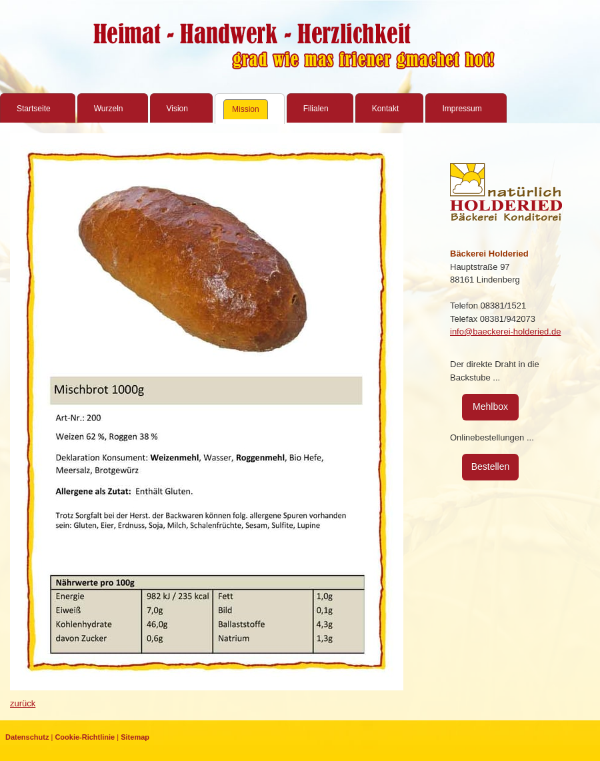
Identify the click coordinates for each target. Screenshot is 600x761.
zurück (22, 703)
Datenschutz (27, 737)
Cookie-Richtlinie (85, 737)
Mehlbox (490, 406)
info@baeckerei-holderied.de (505, 332)
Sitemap (135, 737)
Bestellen (490, 466)
